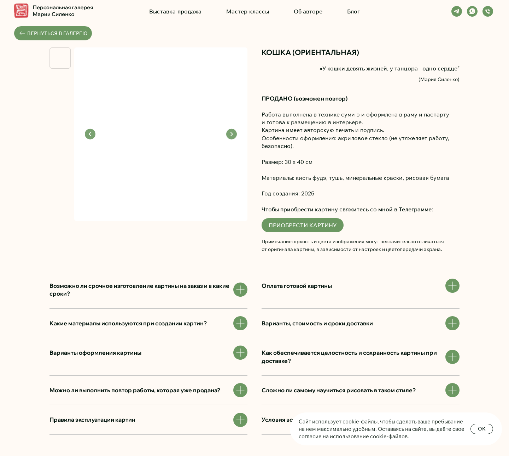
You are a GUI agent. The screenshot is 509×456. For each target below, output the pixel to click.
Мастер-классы (247, 11)
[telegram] (456, 11)
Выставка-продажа (175, 11)
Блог (353, 11)
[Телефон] (487, 11)
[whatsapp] (472, 11)
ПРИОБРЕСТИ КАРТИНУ (303, 225)
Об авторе (308, 11)
